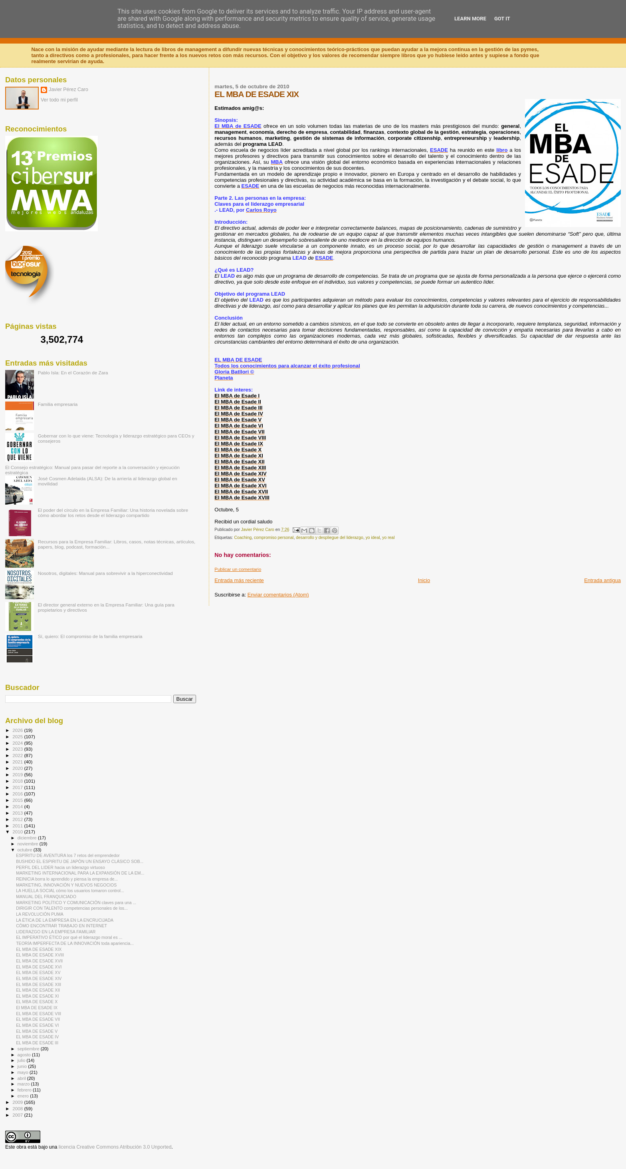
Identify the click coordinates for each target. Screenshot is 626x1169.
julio (22, 1060)
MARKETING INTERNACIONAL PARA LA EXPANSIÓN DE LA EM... (80, 873)
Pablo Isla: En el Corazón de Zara (73, 372)
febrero (25, 1089)
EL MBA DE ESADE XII (38, 990)
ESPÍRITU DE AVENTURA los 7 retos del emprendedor (68, 855)
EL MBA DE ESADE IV (37, 1036)
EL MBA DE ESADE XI (37, 996)
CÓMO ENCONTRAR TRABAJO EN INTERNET (61, 925)
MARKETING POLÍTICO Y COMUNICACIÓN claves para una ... (76, 902)
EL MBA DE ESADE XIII (38, 984)
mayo (24, 1072)
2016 (18, 793)
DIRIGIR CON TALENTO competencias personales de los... (72, 908)
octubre (26, 849)
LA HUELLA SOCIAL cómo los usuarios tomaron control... (70, 890)
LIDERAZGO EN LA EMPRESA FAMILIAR (55, 931)
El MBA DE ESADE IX (36, 1007)
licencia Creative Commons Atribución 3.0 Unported (115, 1147)
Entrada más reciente (239, 580)
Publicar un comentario (237, 569)
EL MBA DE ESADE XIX (38, 949)
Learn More (470, 19)
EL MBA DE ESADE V (36, 1031)
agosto (25, 1054)
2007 (18, 1114)
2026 (18, 730)
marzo (24, 1084)
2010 (18, 831)
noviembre (29, 843)
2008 (18, 1108)
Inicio (424, 580)
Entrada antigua (602, 580)
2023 (18, 749)
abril (22, 1078)
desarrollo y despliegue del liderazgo (329, 537)
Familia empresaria (58, 404)
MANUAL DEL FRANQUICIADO (46, 896)
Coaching (243, 537)
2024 (18, 743)
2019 (18, 774)
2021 (18, 761)
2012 (18, 819)
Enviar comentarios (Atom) (278, 595)
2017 (18, 787)
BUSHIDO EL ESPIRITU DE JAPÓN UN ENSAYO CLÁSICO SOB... (79, 861)
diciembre (28, 837)
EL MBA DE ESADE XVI (38, 966)
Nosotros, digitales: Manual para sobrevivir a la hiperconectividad (105, 573)
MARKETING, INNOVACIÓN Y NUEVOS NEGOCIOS (66, 885)
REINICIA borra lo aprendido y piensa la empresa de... (67, 879)
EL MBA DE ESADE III (37, 1042)
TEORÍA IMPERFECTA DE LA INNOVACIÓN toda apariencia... (75, 943)
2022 (18, 755)
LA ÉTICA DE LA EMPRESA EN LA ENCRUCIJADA (64, 920)
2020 (18, 768)
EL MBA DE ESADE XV (38, 972)
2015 (18, 800)
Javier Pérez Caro (68, 89)
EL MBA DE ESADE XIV (38, 978)
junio (23, 1066)
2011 (18, 825)
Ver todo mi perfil (59, 100)
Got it (502, 19)
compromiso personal (273, 537)
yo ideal (373, 537)
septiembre (29, 1048)
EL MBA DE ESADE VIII (38, 1013)
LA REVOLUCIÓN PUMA (39, 914)
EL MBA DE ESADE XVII (39, 960)
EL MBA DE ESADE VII (38, 1019)
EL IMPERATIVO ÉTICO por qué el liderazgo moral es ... (69, 937)
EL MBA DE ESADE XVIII (40, 954)
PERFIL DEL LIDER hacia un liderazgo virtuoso (60, 867)
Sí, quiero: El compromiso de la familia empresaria (90, 636)
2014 (18, 806)
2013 (18, 812)
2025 (18, 736)
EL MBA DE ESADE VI (37, 1025)
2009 (18, 1102)
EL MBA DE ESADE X (36, 1001)
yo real (388, 537)
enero (24, 1095)
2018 (18, 780)
